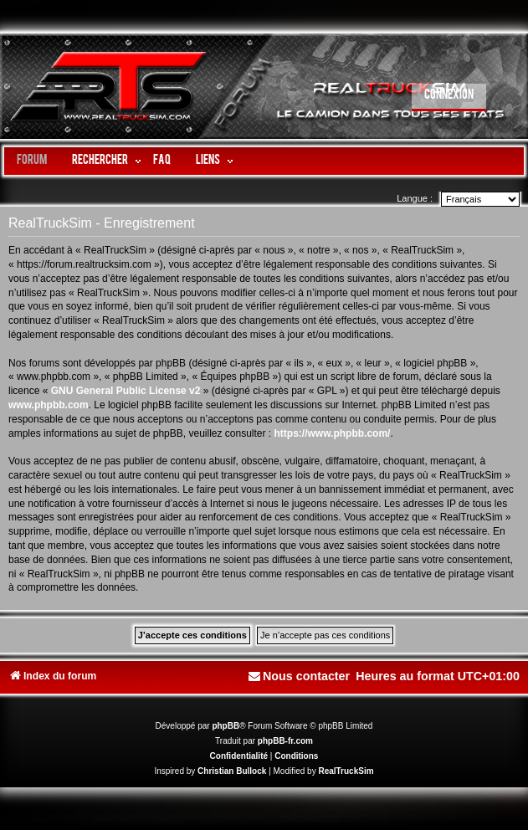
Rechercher (100, 161)
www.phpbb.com (48, 405)
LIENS (208, 161)
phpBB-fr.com (285, 740)
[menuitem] (449, 97)
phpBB (225, 725)
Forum (32, 161)
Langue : (415, 198)
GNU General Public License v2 (126, 391)
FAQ (162, 161)
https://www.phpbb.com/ (332, 433)
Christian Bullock (231, 771)
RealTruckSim (345, 771)
